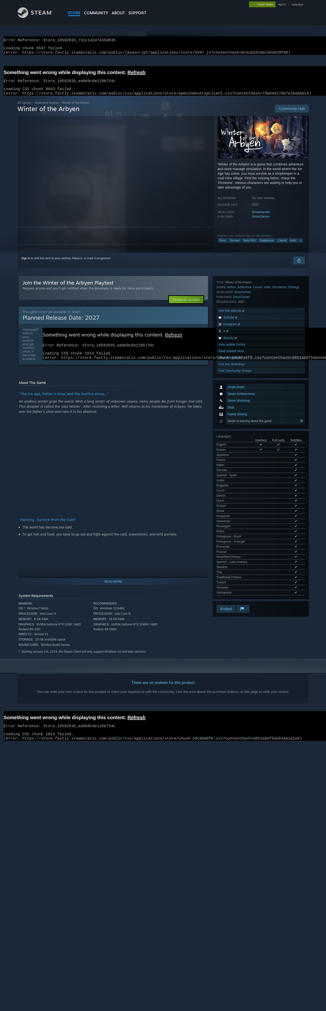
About (118, 12)
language (297, 4)
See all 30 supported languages (237, 372)
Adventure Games (46, 108)
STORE (74, 12)
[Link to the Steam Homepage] (38, 17)
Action (231, 391)
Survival (234, 246)
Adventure (244, 391)
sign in (282, 4)
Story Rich (249, 246)
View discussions (230, 461)
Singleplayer (266, 246)
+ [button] (300, 246)
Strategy (293, 391)
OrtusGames (261, 218)
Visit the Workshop (231, 468)
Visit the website (231, 414)
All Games (24, 108)
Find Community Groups (234, 474)
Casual (282, 246)
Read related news (231, 455)
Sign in (25, 264)
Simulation (279, 391)
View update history (232, 448)
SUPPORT (137, 12)
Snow (222, 246)
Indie (293, 246)
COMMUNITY (96, 12)
